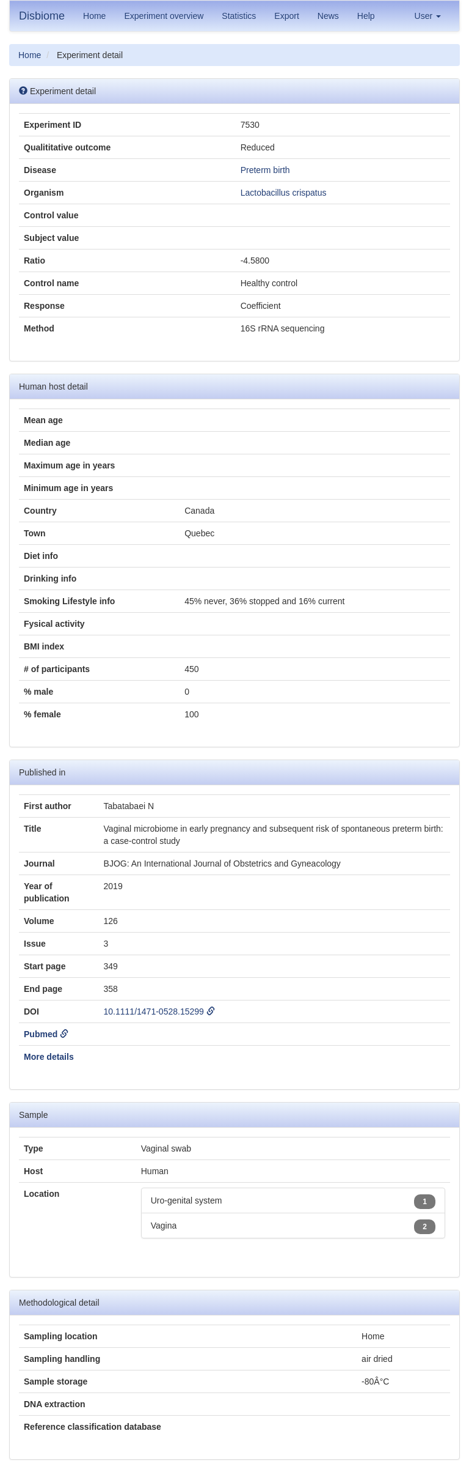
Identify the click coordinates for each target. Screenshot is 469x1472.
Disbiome (42, 16)
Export (286, 16)
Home (94, 16)
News (328, 16)
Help (366, 16)
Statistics (239, 16)
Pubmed (46, 1034)
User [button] (428, 16)
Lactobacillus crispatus (284, 193)
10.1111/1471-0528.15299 (159, 1011)
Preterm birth (265, 170)
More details (49, 1057)
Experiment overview (163, 16)
